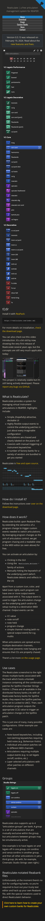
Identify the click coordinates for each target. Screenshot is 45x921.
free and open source (27, 463)
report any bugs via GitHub (16, 386)
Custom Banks (22, 24)
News (23, 27)
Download (22, 19)
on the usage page (30, 657)
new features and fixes (22, 44)
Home (22, 17)
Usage (22, 22)
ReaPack (20, 313)
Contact (23, 29)
